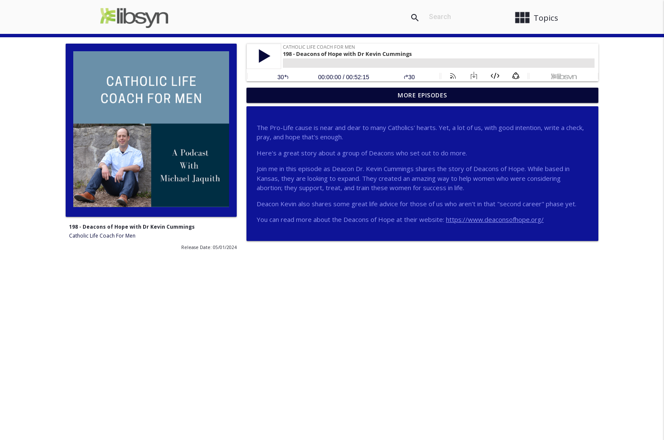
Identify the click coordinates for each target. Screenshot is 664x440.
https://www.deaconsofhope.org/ (495, 219)
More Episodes (422, 95)
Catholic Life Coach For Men (102, 235)
